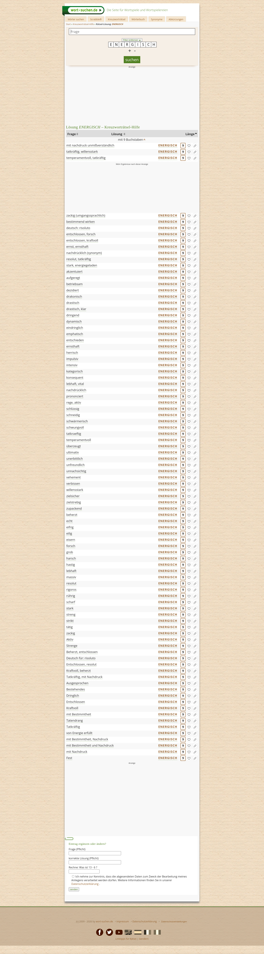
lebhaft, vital (75, 384)
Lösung (117, 134)
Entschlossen (75, 702)
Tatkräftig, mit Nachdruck (84, 677)
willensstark (74, 490)
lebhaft (71, 571)
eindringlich (74, 328)
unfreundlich (75, 465)
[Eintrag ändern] (195, 145)
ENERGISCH (167, 145)
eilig (69, 533)
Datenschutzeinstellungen (174, 921)
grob (69, 552)
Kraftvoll (72, 708)
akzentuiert (74, 271)
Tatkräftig (73, 727)
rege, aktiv (73, 402)
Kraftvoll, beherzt (78, 671)
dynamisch (74, 321)
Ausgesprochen (77, 683)
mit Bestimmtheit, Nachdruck (87, 739)
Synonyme (156, 19)
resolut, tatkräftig (78, 259)
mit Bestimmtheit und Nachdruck (90, 745)
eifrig (70, 527)
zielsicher (73, 496)
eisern (70, 540)
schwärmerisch (77, 421)
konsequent (74, 377)
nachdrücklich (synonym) (84, 253)
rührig (70, 596)
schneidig (73, 415)
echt (69, 521)
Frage (71, 134)
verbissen (73, 483)
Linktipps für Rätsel (125, 938)
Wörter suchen (76, 19)
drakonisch (74, 296)
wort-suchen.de (104, 921)
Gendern (143, 938)
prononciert (74, 396)
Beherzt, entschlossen (82, 652)
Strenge (71, 646)
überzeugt (73, 446)
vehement (73, 477)
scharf (70, 602)
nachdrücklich (76, 390)
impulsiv (72, 359)
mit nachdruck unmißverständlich (90, 145)
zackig (70, 633)
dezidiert (72, 290)
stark (69, 608)
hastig (70, 565)
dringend (72, 315)
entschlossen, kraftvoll (82, 240)
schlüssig (72, 409)
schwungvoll (75, 427)
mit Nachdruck (76, 752)
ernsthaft (72, 346)
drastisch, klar (76, 309)
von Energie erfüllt (79, 733)
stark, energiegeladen (81, 265)
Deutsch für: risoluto (80, 658)
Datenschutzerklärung (85, 884)
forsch (70, 546)
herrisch (72, 353)
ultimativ (72, 452)
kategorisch (74, 371)
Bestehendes (75, 689)
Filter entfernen (132, 40)
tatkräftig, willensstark (82, 151)
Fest (69, 758)
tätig (69, 627)
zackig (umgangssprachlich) (85, 215)
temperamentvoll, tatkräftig (86, 158)
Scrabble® (96, 19)
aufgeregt (73, 278)
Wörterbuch (138, 19)
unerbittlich (74, 459)
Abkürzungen (176, 19)
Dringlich (72, 695)
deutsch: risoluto (78, 228)
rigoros (71, 589)
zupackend (74, 508)
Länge (190, 134)
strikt (70, 621)
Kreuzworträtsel (116, 19)
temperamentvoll (78, 440)
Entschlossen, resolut (81, 664)
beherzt (71, 515)
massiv (71, 577)
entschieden (75, 340)
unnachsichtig (76, 471)
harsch (71, 558)
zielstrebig (73, 502)
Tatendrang (74, 720)
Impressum (123, 921)
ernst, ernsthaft (77, 247)
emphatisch (74, 334)
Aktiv (69, 639)
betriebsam (74, 284)
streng (70, 614)
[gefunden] (189, 145)
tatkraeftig (73, 434)
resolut (71, 583)
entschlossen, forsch (80, 234)
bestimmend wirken (80, 222)
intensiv (71, 365)
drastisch (72, 303)
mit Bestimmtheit (78, 714)
